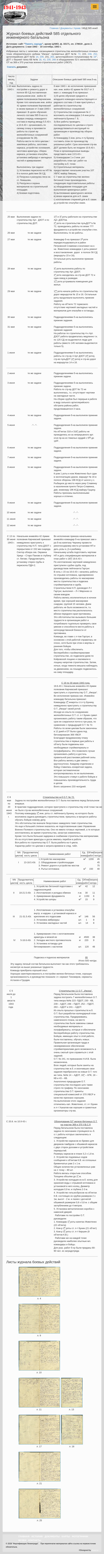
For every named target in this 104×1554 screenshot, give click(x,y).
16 (95, 56)
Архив (77, 28)
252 (95, 54)
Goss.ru (94, 1550)
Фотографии (80, 1536)
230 (49, 59)
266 (54, 59)
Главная (54, 28)
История (37, 1536)
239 (42, 56)
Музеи (22, 1540)
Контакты (34, 1540)
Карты (66, 1536)
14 (37, 56)
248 (90, 54)
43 (44, 59)
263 (52, 56)
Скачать (11, 67)
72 (79, 54)
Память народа (33, 44)
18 (40, 59)
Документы (66, 28)
